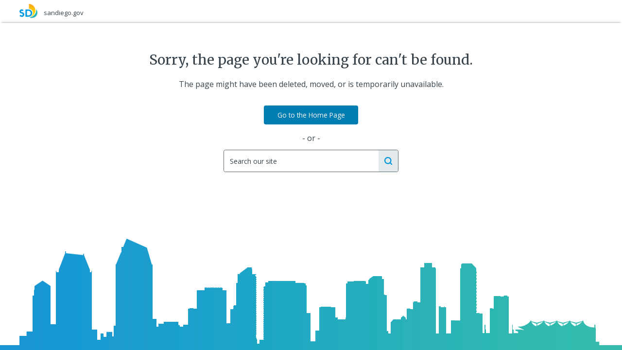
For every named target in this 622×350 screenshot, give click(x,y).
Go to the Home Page (311, 115)
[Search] (301, 161)
